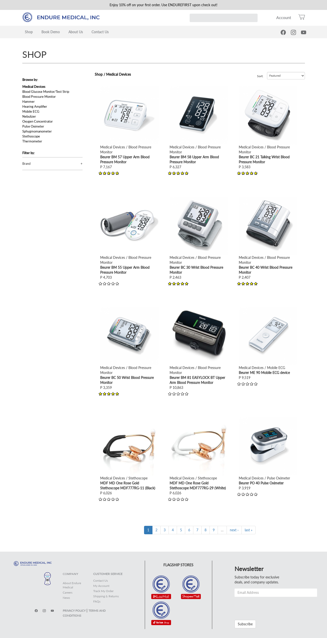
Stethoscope (31, 136)
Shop (29, 32)
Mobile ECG (30, 111)
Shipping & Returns (106, 596)
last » (248, 530)
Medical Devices (33, 87)
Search (253, 18)
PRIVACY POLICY (74, 610)
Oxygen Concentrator (37, 121)
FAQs (96, 601)
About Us (75, 32)
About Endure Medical (72, 585)
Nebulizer (29, 116)
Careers (67, 592)
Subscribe (245, 624)
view (103, 88)
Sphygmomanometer (37, 131)
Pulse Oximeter (33, 126)
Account (283, 17)
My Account (101, 586)
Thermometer (32, 141)
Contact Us (100, 32)
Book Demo (50, 32)
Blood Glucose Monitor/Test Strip (45, 92)
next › (234, 530)
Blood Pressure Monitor (39, 97)
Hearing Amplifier (34, 106)
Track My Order (103, 591)
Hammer (28, 101)
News (66, 598)
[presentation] (272, 606)
